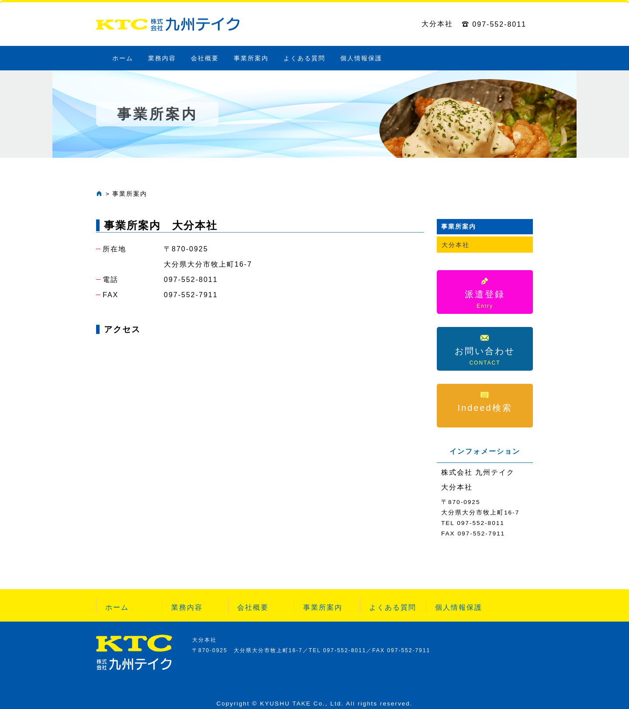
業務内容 (162, 58)
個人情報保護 (361, 58)
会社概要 (205, 58)
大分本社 (456, 244)
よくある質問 (304, 58)
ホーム (122, 58)
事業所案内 (251, 58)
